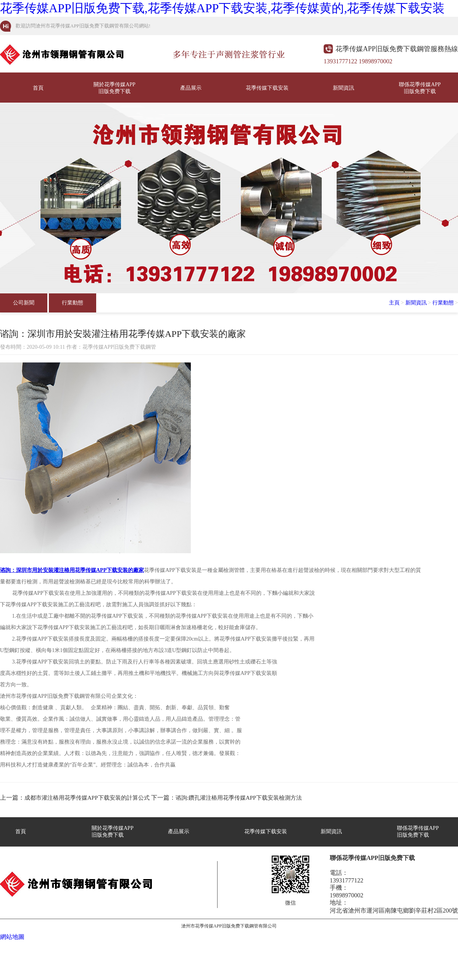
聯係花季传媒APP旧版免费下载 (420, 88)
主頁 (394, 303)
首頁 (38, 88)
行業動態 (72, 303)
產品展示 (191, 88)
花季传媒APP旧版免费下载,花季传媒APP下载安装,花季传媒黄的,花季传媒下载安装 (222, 8)
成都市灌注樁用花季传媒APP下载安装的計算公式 (87, 798)
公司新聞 (23, 303)
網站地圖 (12, 937)
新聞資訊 (343, 88)
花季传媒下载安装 (267, 88)
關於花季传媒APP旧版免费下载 (114, 88)
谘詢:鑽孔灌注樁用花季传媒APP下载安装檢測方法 (239, 798)
